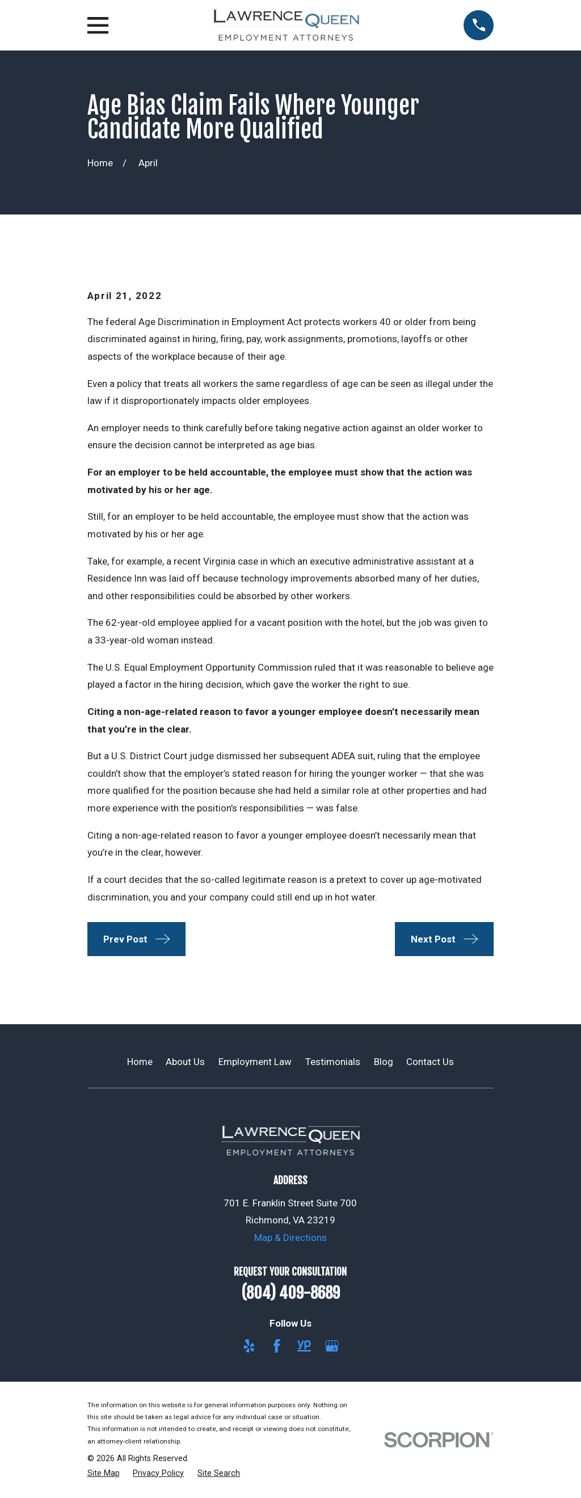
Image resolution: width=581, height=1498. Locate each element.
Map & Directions (290, 1237)
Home (140, 1061)
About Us (185, 1061)
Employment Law (255, 1061)
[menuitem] (103, 1473)
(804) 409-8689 (290, 1293)
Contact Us (430, 1061)
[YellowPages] (304, 1346)
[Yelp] (249, 1346)
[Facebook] (277, 1346)
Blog (383, 1061)
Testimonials (332, 1061)
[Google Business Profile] (332, 1346)
